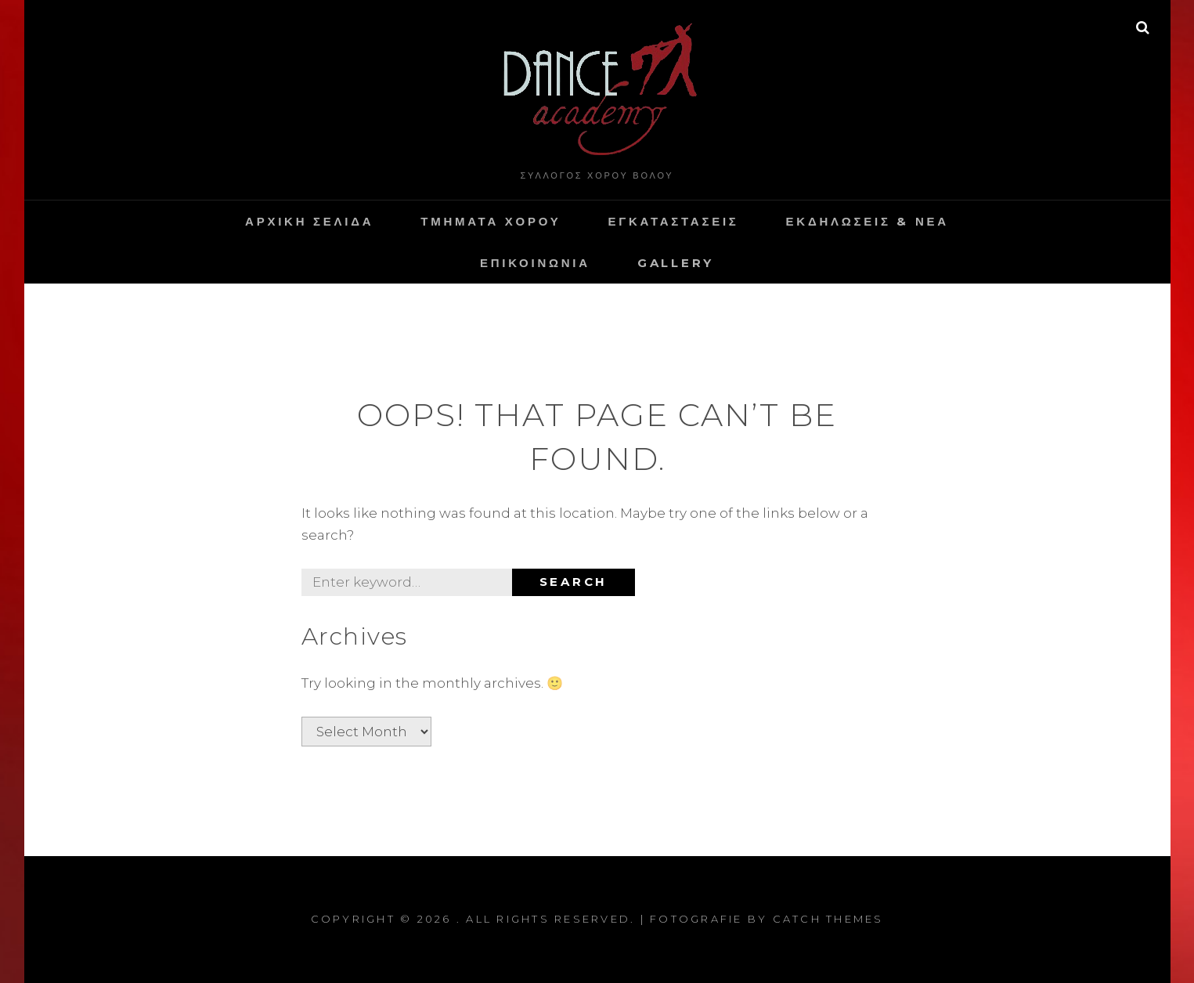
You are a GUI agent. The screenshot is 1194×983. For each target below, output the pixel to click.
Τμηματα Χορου (490, 221)
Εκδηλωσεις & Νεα (867, 221)
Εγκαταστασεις (673, 221)
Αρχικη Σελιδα (309, 221)
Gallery (675, 262)
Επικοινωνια (535, 262)
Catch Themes (828, 919)
